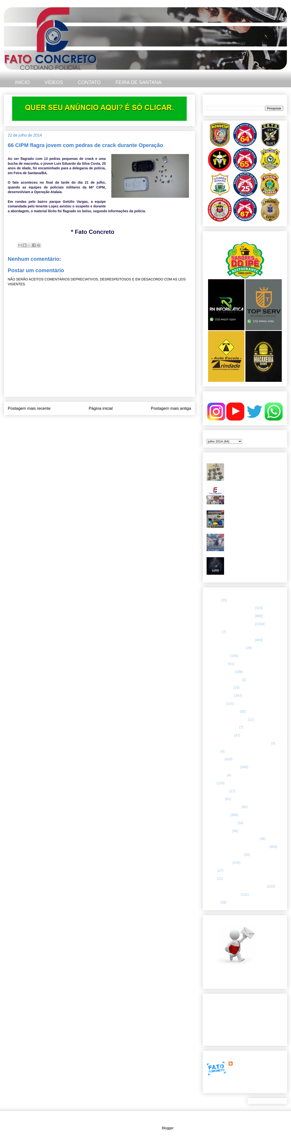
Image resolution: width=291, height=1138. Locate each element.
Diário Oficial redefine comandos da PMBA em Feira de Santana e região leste (254, 540)
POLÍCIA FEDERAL (221, 823)
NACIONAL (215, 799)
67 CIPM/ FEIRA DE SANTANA (230, 640)
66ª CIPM (214, 632)
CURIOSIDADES (220, 687)
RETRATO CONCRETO (225, 855)
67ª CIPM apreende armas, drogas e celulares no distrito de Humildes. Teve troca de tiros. (254, 493)
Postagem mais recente (29, 408)
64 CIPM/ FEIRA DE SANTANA (230, 608)
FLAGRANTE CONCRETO (227, 719)
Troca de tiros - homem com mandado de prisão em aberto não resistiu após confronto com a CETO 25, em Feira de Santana (254, 471)
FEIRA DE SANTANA (138, 82)
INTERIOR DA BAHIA (223, 767)
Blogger (167, 1128)
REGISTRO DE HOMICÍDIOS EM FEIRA (237, 847)
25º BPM (213, 600)
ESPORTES (216, 703)
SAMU (211, 871)
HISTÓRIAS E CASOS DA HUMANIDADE (238, 743)
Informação (215, 759)
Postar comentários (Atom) (106, 425)
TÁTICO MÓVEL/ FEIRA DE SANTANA (236, 886)
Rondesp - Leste (219, 863)
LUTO (211, 783)
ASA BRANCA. (218, 656)
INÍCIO (22, 82)
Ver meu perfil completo (224, 1087)
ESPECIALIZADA (220, 695)
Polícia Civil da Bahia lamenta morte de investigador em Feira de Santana (255, 561)
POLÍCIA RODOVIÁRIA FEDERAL (233, 839)
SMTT (211, 878)
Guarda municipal (220, 735)
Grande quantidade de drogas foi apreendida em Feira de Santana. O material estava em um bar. (254, 516)
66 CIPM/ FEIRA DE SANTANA (230, 624)
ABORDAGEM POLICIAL (226, 648)
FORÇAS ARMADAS (222, 727)
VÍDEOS (54, 82)
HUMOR (213, 751)
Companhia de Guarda (224, 680)
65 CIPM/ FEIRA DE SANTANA (230, 616)
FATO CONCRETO (248, 1063)
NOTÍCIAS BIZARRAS (224, 807)
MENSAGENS (217, 791)
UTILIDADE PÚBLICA (223, 894)
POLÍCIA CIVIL (218, 815)
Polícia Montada (219, 831)
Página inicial (101, 408)
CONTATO (89, 82)
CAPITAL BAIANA (220, 672)
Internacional (216, 775)
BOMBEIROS (217, 664)
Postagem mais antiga (171, 408)
